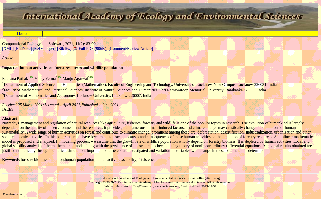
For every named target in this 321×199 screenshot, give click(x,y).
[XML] (8, 48)
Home (22, 33)
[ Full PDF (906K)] (90, 48)
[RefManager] (45, 48)
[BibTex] (64, 48)
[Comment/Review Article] (130, 48)
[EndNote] (24, 48)
